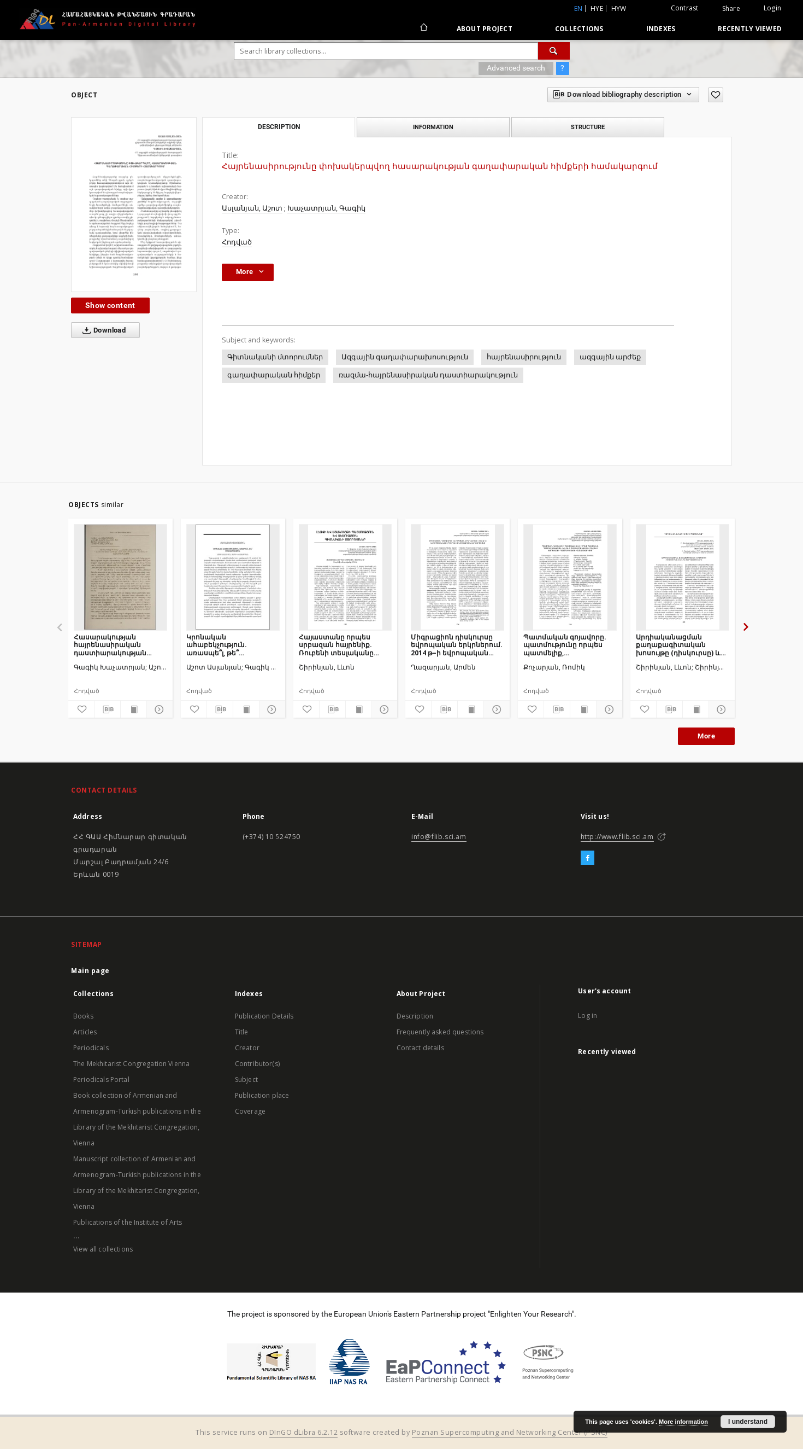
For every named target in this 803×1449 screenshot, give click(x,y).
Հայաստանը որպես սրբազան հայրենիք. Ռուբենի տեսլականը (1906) (336, 644)
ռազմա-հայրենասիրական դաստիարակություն (428, 375)
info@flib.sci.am (439, 836)
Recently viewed (750, 28)
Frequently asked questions (440, 1032)
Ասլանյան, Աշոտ (252, 208)
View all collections (103, 1249)
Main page (90, 970)
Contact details (420, 1047)
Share (731, 8)
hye (597, 8)
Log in (587, 1015)
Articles (85, 1032)
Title (242, 1032)
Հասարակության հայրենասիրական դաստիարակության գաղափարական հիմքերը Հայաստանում (116, 644)
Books (83, 1016)
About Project (484, 28)
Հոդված (237, 242)
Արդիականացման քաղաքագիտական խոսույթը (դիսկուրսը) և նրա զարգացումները (678, 644)
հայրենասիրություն (524, 357)
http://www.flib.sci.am (617, 836)
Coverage (250, 1111)
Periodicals (91, 1047)
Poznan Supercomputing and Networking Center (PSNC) (509, 1432)
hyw (619, 8)
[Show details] (158, 709)
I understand (747, 1421)
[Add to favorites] (715, 95)
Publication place (262, 1095)
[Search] (554, 51)
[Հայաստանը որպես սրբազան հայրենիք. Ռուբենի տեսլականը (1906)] (345, 577)
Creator (247, 1047)
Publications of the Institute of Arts (127, 1222)
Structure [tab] (588, 127)
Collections (579, 28)
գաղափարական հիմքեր (273, 375)
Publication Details (264, 1016)
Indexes (661, 28)
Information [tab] (433, 127)
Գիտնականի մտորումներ (275, 357)
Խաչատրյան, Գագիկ (326, 208)
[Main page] (423, 28)
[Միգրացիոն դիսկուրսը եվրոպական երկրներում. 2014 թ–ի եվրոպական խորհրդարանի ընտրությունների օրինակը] (457, 577)
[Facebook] (587, 858)
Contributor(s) (257, 1063)
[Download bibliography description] (107, 709)
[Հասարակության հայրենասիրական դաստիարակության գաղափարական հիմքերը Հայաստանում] (120, 577)
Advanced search (516, 67)
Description (415, 1016)
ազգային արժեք (610, 357)
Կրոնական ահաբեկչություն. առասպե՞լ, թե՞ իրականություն (216, 644)
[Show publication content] (133, 709)
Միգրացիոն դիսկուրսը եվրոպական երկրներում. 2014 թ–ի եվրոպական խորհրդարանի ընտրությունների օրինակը (457, 644)
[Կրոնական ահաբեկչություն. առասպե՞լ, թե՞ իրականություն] (233, 577)
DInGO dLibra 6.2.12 (303, 1432)
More (706, 736)
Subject (246, 1079)
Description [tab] (279, 127)
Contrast (685, 8)
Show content (110, 305)
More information (683, 1421)
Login (772, 8)
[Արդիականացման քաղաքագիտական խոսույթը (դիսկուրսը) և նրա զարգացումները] (682, 577)
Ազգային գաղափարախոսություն (404, 357)
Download (102, 330)
